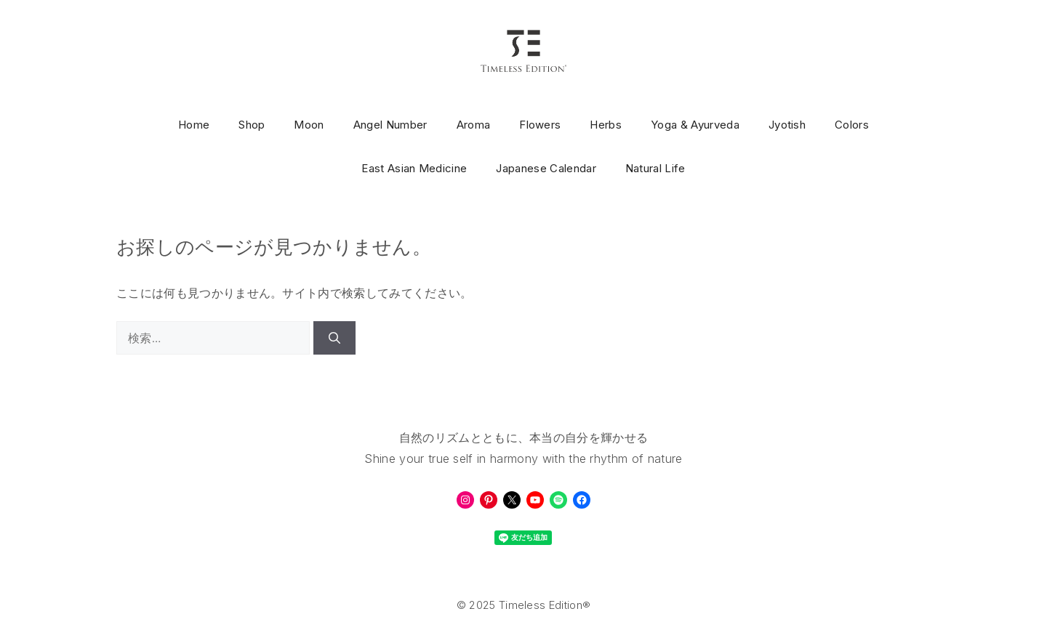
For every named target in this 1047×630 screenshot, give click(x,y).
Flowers (540, 125)
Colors (852, 125)
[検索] (334, 338)
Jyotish (787, 125)
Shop (251, 125)
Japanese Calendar (545, 168)
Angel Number (390, 125)
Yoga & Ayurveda (695, 125)
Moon (309, 125)
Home (193, 125)
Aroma (474, 125)
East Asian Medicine (414, 168)
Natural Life (655, 168)
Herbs (606, 125)
